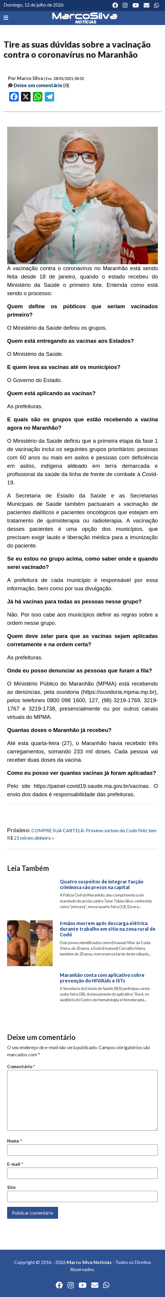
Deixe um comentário (38, 85)
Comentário (21, 1066)
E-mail (15, 1164)
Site (11, 1187)
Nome (14, 1140)
